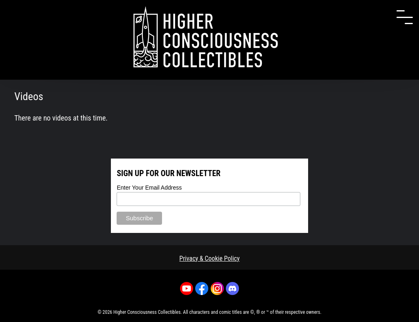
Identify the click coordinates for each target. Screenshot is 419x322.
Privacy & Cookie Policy (209, 258)
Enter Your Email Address (149, 187)
